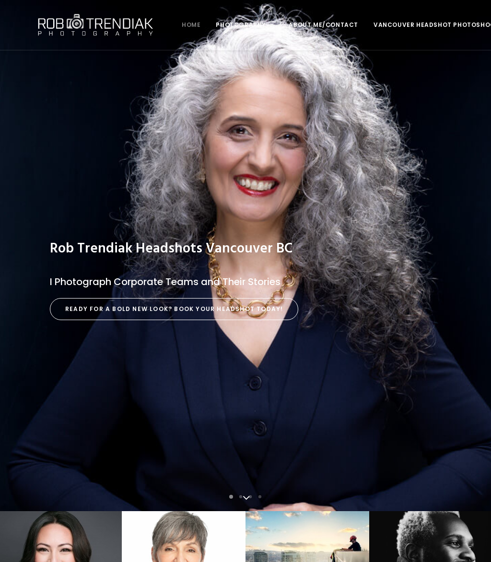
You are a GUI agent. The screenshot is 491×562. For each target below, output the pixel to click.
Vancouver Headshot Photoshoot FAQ (409, 25)
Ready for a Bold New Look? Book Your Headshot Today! (174, 210)
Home (156, 25)
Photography (210, 25)
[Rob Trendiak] (77, 25)
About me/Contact (289, 25)
